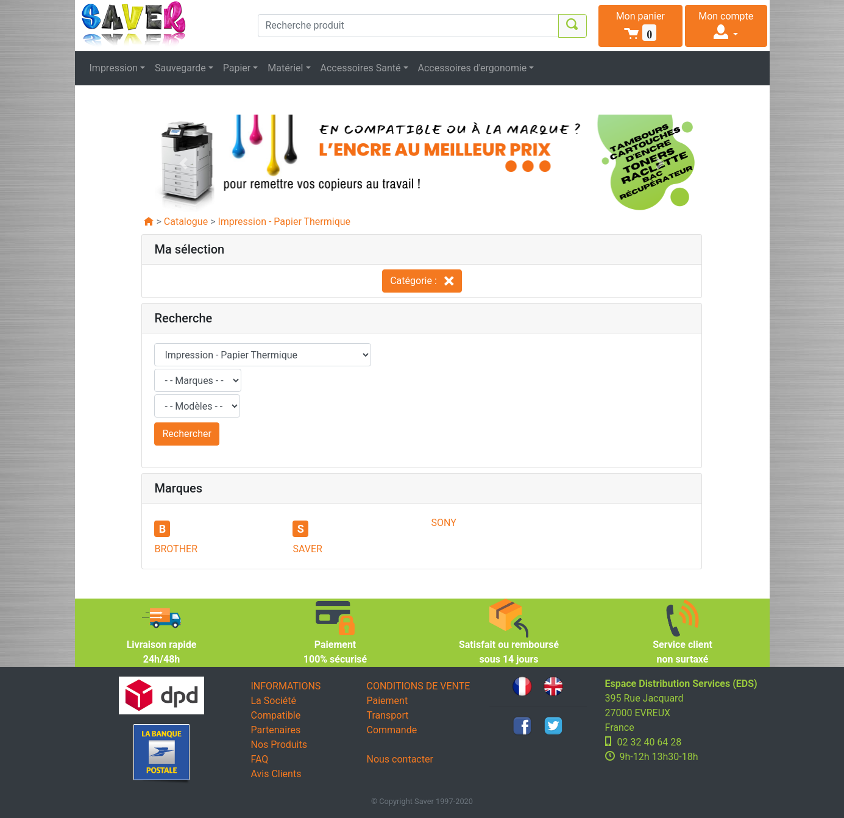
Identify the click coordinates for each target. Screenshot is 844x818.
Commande (392, 730)
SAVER (307, 549)
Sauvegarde (180, 68)
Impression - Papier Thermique (284, 221)
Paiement (387, 700)
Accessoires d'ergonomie (472, 68)
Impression (114, 68)
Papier (237, 68)
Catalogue (186, 221)
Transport (388, 715)
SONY (443, 522)
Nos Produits (279, 744)
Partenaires (276, 730)
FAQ (260, 759)
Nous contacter (400, 759)
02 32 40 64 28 (649, 742)
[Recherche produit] (408, 25)
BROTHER (175, 549)
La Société (273, 700)
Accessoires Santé (361, 68)
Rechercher (186, 433)
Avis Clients (276, 774)
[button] (640, 26)
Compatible (276, 715)
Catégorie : (422, 280)
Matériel (285, 68)
